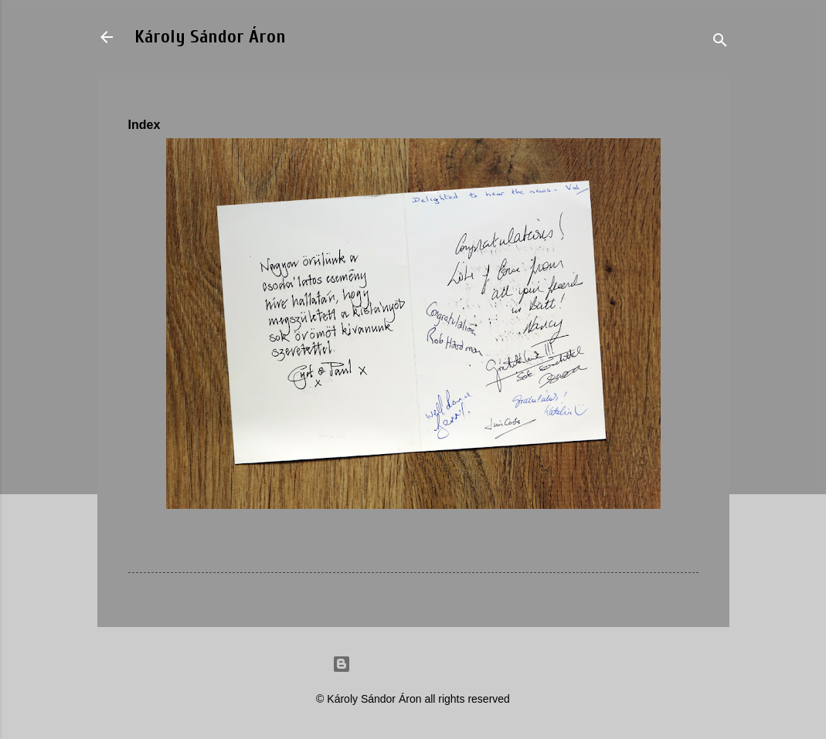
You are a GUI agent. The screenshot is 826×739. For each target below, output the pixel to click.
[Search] (720, 42)
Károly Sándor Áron (210, 36)
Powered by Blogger (413, 664)
